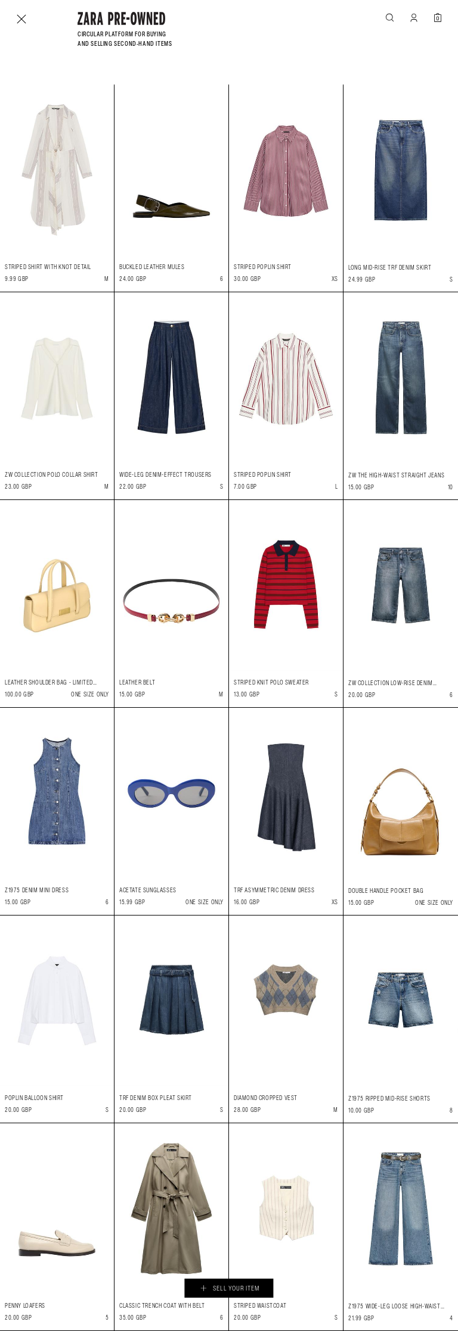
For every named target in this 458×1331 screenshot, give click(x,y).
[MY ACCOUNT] (414, 18)
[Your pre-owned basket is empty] (438, 18)
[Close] (21, 19)
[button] (390, 18)
